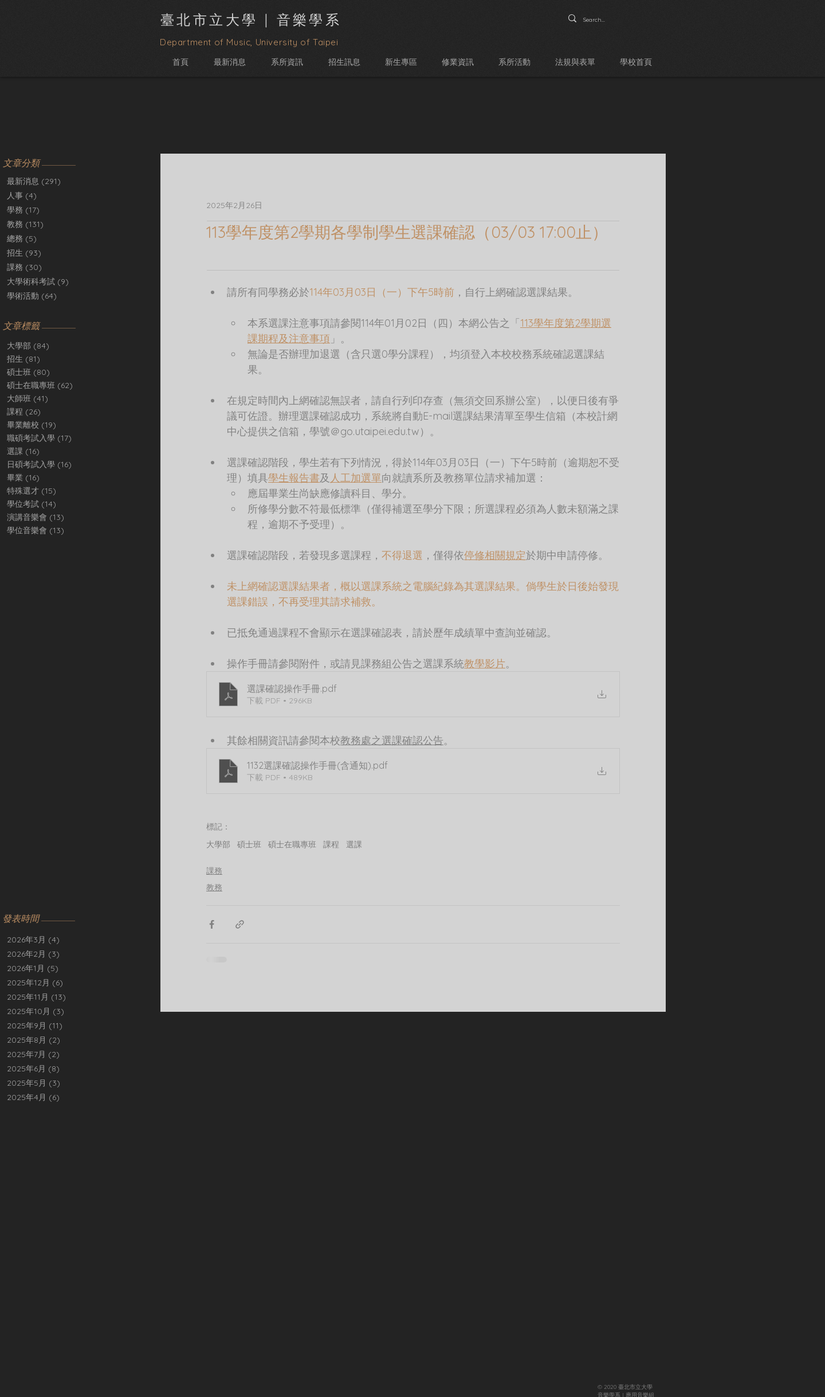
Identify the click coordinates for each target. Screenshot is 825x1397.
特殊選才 (31, 491)
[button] (287, 62)
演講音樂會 (35, 517)
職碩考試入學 (39, 438)
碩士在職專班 (40, 385)
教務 (214, 887)
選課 (23, 451)
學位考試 (31, 504)
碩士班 (28, 372)
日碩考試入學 (39, 464)
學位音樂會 (35, 530)
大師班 (27, 399)
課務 (214, 871)
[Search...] (596, 20)
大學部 (28, 346)
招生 (23, 359)
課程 (24, 412)
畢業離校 (31, 425)
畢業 (23, 478)
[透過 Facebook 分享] (211, 924)
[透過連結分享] (239, 924)
